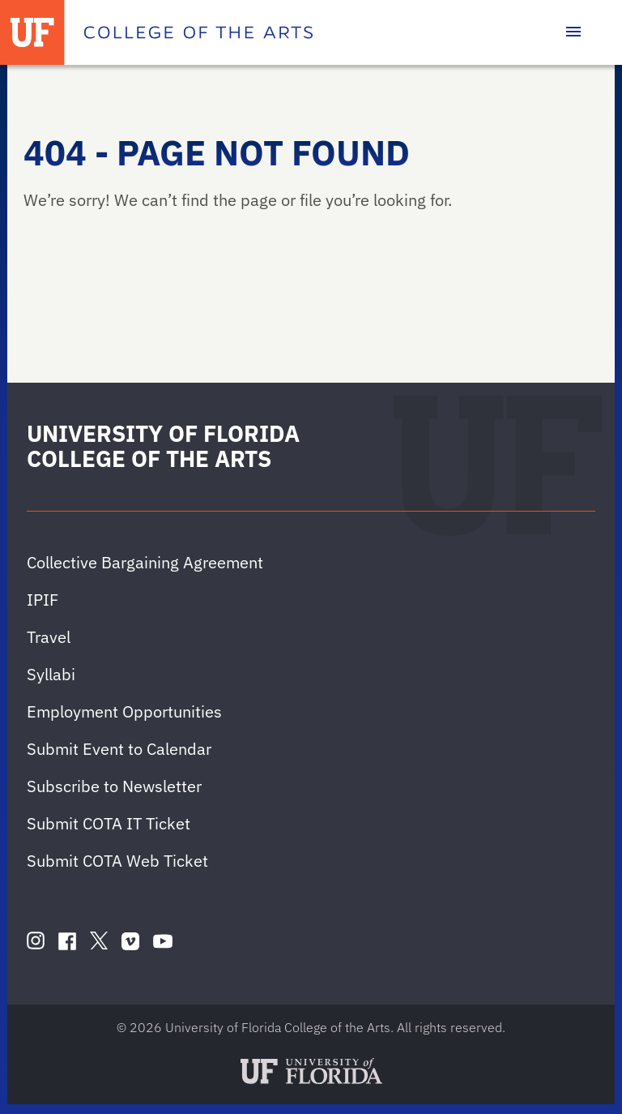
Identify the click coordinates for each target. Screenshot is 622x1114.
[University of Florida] (32, 32)
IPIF (42, 600)
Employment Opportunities (124, 711)
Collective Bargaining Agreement (145, 562)
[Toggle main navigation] (573, 32)
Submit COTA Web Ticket (117, 861)
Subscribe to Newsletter (114, 786)
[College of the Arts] (198, 32)
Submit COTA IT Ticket (108, 823)
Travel (48, 637)
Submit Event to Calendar (119, 749)
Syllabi (51, 674)
